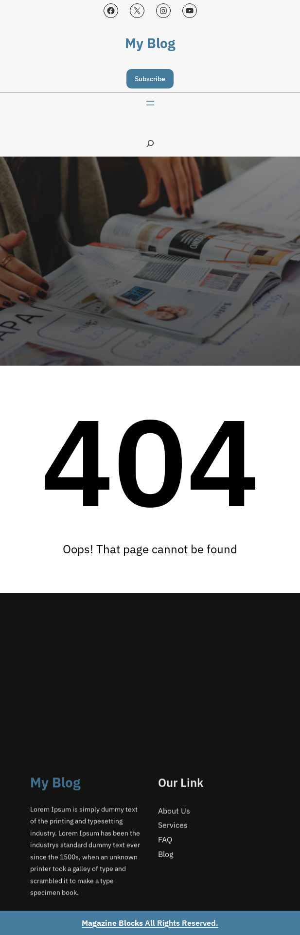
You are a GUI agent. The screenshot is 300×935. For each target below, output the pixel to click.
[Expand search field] (150, 143)
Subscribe (150, 78)
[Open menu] (150, 103)
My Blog (150, 43)
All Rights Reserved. (150, 923)
